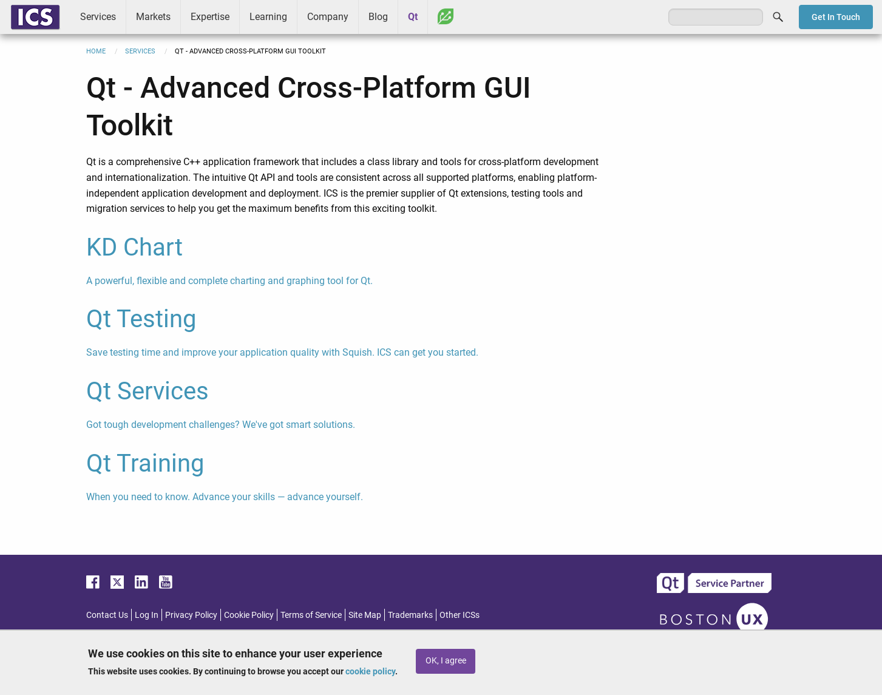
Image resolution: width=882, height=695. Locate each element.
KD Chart (134, 247)
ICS (35, 17)
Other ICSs (459, 615)
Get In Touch (836, 17)
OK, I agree (446, 661)
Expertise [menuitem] (210, 16)
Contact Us (107, 615)
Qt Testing (141, 319)
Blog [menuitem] (378, 16)
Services (140, 51)
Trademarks (410, 615)
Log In (146, 615)
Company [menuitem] (327, 16)
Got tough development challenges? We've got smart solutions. (220, 424)
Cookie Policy (249, 615)
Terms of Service (311, 615)
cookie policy (370, 671)
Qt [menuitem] (413, 16)
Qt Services (147, 391)
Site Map (364, 615)
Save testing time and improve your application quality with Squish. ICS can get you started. (282, 352)
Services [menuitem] (98, 16)
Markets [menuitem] (153, 16)
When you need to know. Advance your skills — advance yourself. (224, 497)
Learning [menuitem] (268, 16)
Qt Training (145, 463)
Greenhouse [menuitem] (445, 16)
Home (96, 51)
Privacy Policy (191, 615)
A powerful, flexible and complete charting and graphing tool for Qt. (229, 280)
